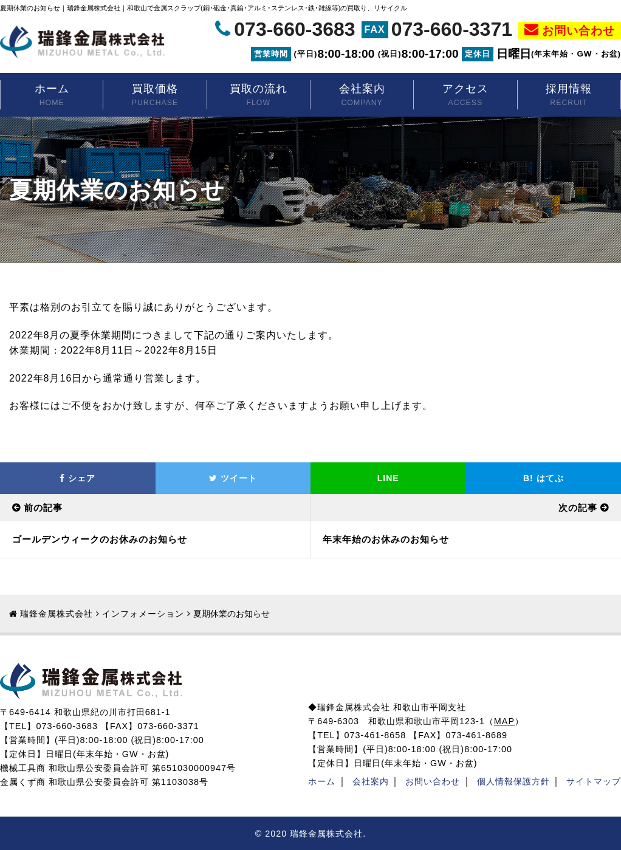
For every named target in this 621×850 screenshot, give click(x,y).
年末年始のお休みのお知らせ (386, 539)
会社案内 (362, 96)
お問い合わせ (578, 30)
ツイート (233, 478)
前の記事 (43, 507)
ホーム (51, 96)
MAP (504, 721)
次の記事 (577, 507)
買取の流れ (258, 96)
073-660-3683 (294, 29)
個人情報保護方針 (513, 781)
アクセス (465, 96)
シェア (77, 478)
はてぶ (543, 478)
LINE (388, 478)
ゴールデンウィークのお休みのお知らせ (99, 539)
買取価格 (155, 96)
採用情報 (569, 96)
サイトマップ (593, 781)
